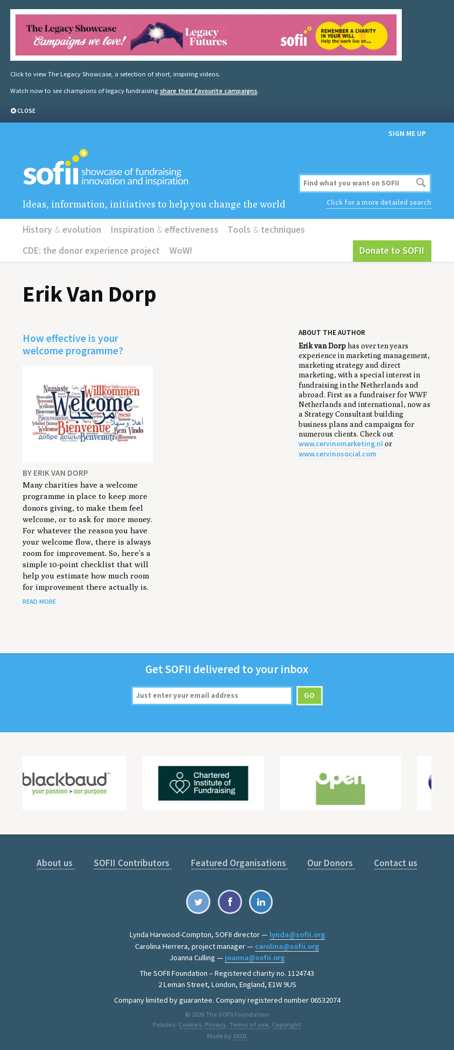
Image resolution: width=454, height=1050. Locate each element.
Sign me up (407, 132)
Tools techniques (260, 228)
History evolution (61, 228)
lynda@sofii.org (297, 931)
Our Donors (329, 860)
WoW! (177, 249)
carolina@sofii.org (287, 942)
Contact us (392, 860)
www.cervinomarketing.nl (340, 441)
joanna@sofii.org (255, 954)
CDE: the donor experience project (90, 249)
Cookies (191, 1020)
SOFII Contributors (134, 860)
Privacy (216, 1020)
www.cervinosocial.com (337, 451)
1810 (239, 1031)
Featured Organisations (239, 860)
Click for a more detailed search (379, 201)
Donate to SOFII (394, 249)
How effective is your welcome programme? (73, 342)
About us (58, 860)
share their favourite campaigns (207, 90)
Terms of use (249, 1020)
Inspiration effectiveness (161, 228)
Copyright (285, 1020)
